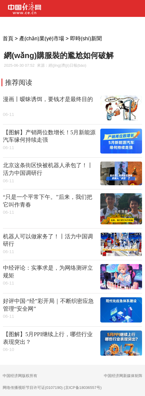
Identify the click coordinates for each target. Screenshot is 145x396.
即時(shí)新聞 (86, 38)
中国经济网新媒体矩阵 (123, 375)
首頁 (8, 38)
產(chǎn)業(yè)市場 (41, 38)
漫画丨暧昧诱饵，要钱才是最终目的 (48, 99)
